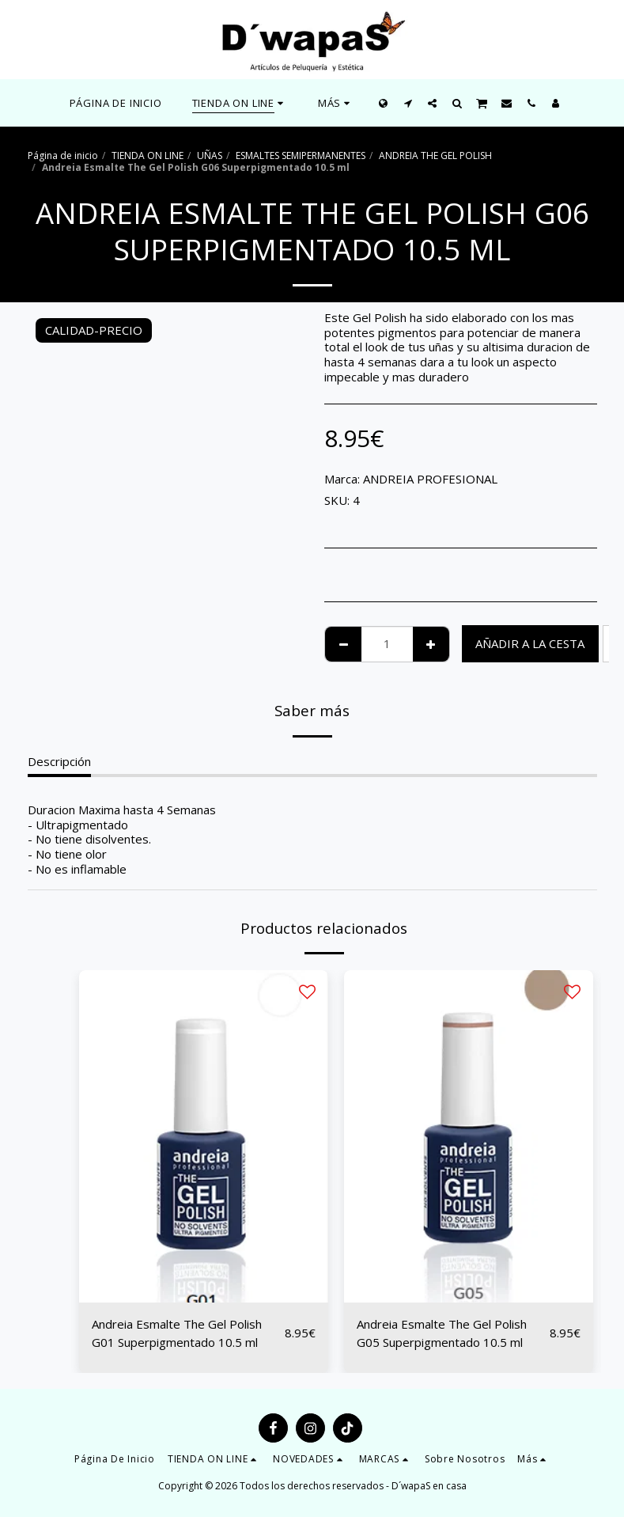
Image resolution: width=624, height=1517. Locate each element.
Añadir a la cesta (529, 643)
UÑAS (209, 155)
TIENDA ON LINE (147, 155)
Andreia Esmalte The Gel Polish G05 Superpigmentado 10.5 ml (442, 1333)
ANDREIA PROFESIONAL (430, 479)
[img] (203, 1136)
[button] (407, 102)
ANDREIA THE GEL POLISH (435, 155)
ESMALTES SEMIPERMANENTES (300, 155)
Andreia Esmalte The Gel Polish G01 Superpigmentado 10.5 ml (177, 1333)
